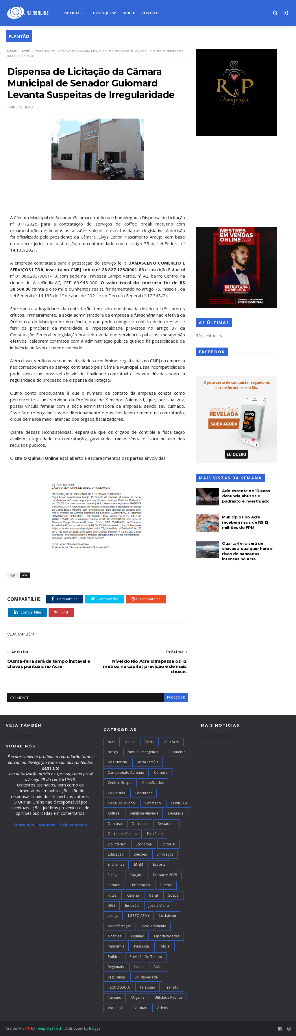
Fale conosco (73, 825)
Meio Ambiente (153, 926)
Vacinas (140, 1007)
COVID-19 (179, 803)
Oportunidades (167, 936)
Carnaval (161, 772)
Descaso (115, 823)
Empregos (165, 854)
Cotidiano (153, 803)
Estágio (114, 874)
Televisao (147, 987)
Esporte (159, 864)
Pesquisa (141, 946)
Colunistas (116, 793)
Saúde (158, 966)
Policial (164, 946)
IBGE (111, 905)
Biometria (177, 751)
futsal (112, 895)
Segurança (116, 977)
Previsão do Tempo (146, 956)
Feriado (114, 884)
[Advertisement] (236, 182)
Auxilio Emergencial (144, 751)
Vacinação (116, 1007)
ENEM (138, 864)
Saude (139, 966)
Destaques (103, 13)
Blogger (95, 1028)
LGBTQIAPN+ (138, 915)
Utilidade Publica (168, 997)
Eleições (140, 854)
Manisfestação (120, 926)
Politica (114, 956)
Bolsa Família (147, 762)
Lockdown (167, 915)
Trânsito (172, 987)
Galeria (133, 895)
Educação (116, 854)
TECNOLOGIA (119, 987)
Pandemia (116, 946)
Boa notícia (117, 762)
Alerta (149, 741)
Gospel (174, 895)
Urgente (138, 997)
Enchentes (116, 864)
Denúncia (176, 813)
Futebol (166, 884)
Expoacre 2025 (165, 874)
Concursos (143, 793)
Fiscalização (140, 884)
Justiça (113, 915)
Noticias (72, 13)
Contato (150, 13)
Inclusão (132, 905)
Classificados (153, 782)
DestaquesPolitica (122, 833)
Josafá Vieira (159, 905)
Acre (128, 13)
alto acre (171, 741)
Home (12, 51)
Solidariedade (146, 977)
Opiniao (137, 936)
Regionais (116, 966)
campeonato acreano (126, 772)
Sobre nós (24, 825)
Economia (144, 844)
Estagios (136, 874)
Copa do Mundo (121, 803)
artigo (113, 751)
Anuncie (48, 825)
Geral (153, 895)
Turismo (114, 997)
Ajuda (130, 741)
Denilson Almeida (144, 813)
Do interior (117, 844)
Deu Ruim (155, 833)
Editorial (168, 844)
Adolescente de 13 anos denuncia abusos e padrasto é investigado (246, 495)
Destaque (140, 823)
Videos (162, 1007)
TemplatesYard (48, 1028)
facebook (176, 697)
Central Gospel (120, 782)
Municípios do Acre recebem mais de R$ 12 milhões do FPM (245, 522)
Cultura (114, 813)
